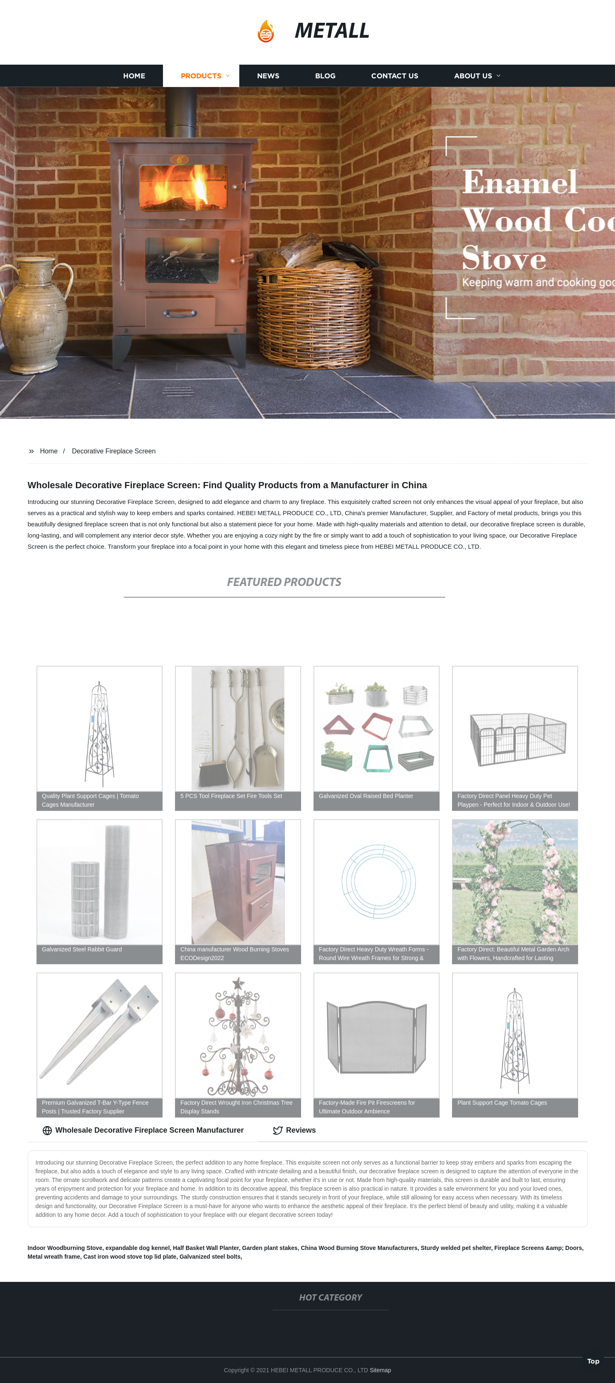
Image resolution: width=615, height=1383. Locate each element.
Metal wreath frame (54, 1256)
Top (593, 1360)
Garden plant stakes (270, 1248)
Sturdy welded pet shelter (456, 1248)
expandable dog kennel (137, 1248)
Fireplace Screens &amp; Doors (538, 1248)
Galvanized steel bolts (210, 1256)
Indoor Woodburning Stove (65, 1248)
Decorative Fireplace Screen (114, 451)
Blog (325, 76)
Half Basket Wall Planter (206, 1248)
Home (134, 76)
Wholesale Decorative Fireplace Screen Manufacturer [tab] (143, 1131)
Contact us (394, 76)
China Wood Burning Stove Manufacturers (359, 1248)
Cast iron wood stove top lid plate (129, 1256)
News (268, 76)
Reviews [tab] (294, 1131)
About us (473, 76)
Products (201, 76)
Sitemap (380, 1370)
